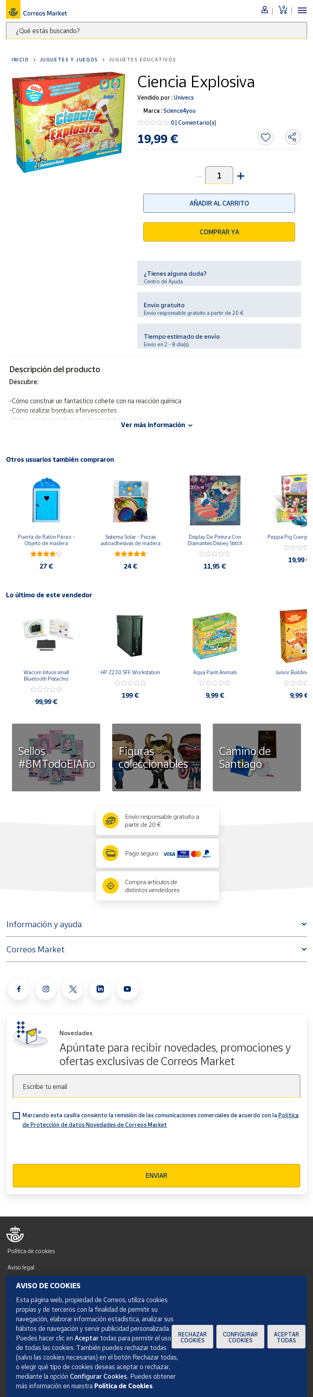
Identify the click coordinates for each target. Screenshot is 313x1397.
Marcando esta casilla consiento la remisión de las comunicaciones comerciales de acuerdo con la (160, 1120)
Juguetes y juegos (69, 60)
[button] (240, 175)
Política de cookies (31, 1251)
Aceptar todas (286, 1337)
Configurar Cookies (240, 1337)
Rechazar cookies (192, 1337)
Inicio (20, 60)
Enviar (156, 1175)
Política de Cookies (123, 1386)
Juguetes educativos (142, 60)
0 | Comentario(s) (193, 122)
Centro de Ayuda (163, 281)
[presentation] (73, 1148)
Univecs (183, 97)
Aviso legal (21, 1267)
